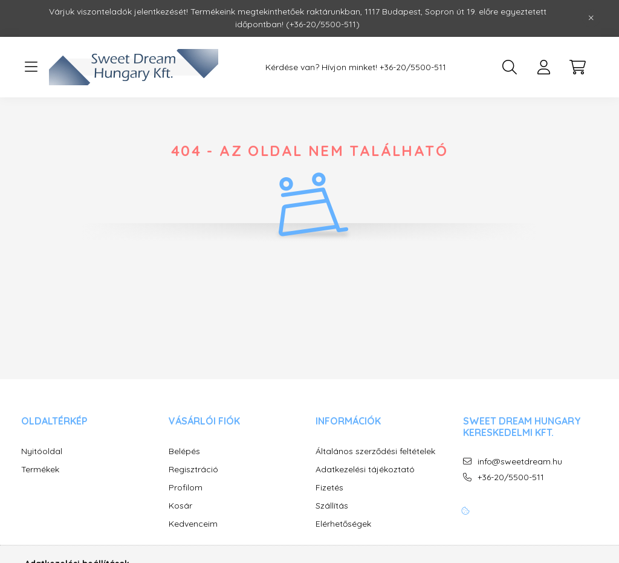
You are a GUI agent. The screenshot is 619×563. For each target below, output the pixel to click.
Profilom (186, 488)
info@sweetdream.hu (520, 462)
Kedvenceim (193, 524)
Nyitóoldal (41, 451)
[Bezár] (591, 18)
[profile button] (543, 67)
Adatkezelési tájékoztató (365, 469)
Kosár (180, 506)
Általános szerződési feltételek (375, 451)
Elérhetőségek (343, 524)
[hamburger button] (31, 67)
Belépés (184, 451)
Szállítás (332, 506)
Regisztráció (193, 469)
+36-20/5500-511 (413, 67)
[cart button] (577, 67)
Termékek (40, 469)
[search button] (509, 67)
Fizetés (329, 488)
